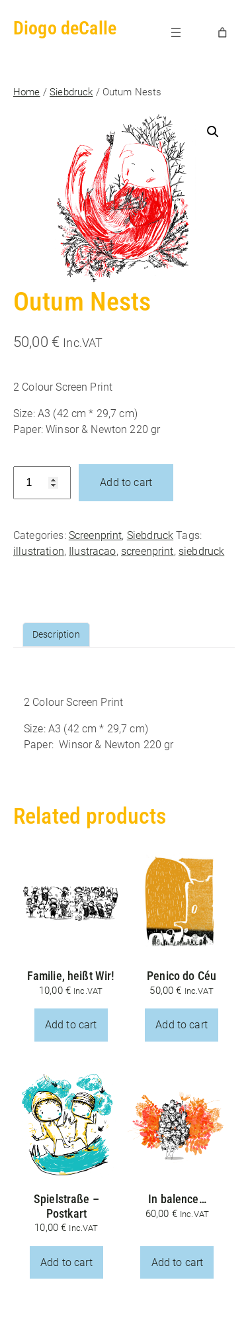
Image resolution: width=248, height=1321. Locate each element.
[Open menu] (176, 32)
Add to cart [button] (71, 1024)
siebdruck (201, 551)
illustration (38, 551)
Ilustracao (92, 551)
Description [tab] (56, 634)
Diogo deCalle (64, 28)
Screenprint (95, 535)
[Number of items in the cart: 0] (222, 32)
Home (26, 92)
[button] (213, 132)
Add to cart (126, 482)
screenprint (147, 551)
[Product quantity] (42, 483)
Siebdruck (71, 92)
